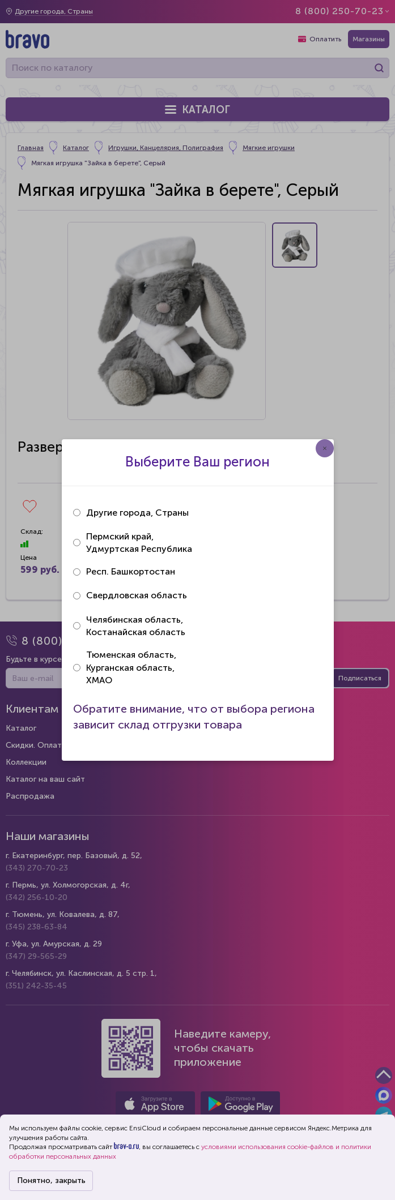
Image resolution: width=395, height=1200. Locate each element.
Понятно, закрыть (51, 1180)
